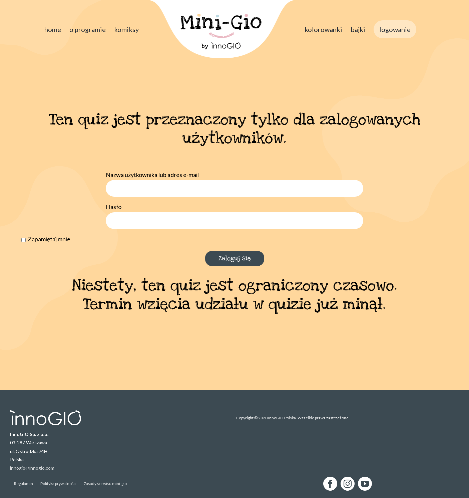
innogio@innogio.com (32, 468)
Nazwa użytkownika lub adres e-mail (152, 174)
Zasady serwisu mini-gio (105, 483)
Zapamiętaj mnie (45, 239)
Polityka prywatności (58, 483)
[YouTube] (365, 484)
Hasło (113, 206)
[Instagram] (348, 484)
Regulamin (23, 483)
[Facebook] (330, 484)
